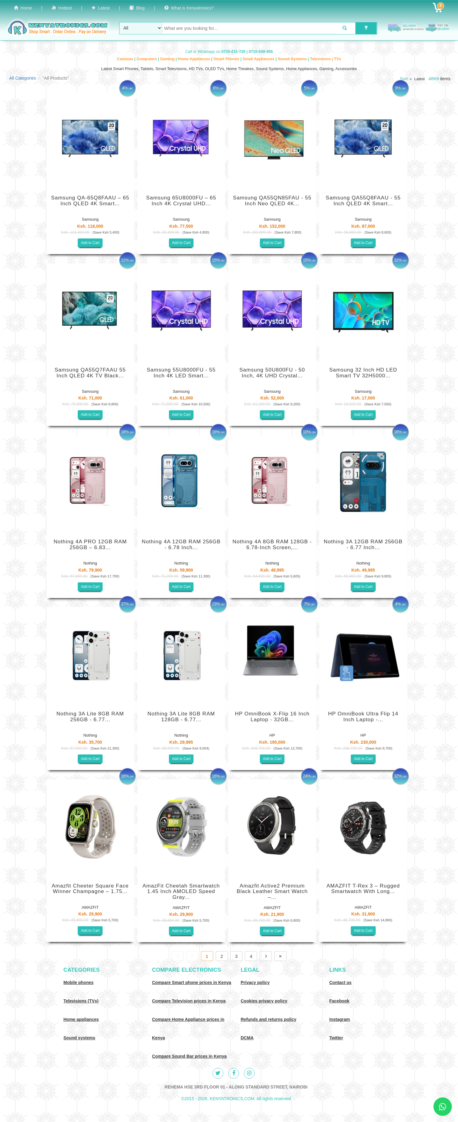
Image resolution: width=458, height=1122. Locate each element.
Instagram (339, 1019)
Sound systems (79, 1037)
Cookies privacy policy (264, 1000)
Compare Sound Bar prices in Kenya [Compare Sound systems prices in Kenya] (189, 1056)
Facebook (339, 1000)
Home (23, 8)
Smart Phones (227, 59)
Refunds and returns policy (268, 1019)
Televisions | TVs (325, 59)
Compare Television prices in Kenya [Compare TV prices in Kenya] (188, 1000)
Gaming (167, 59)
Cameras (126, 59)
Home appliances (81, 1019)
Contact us (340, 982)
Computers (147, 59)
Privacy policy (255, 982)
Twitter (336, 1037)
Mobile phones (79, 982)
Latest (101, 8)
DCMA (247, 1037)
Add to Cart (90, 243)
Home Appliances (194, 59)
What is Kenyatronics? (189, 8)
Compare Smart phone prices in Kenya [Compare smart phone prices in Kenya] (191, 982)
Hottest (62, 8)
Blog (137, 8)
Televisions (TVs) (81, 1000)
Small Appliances (259, 59)
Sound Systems (293, 59)
